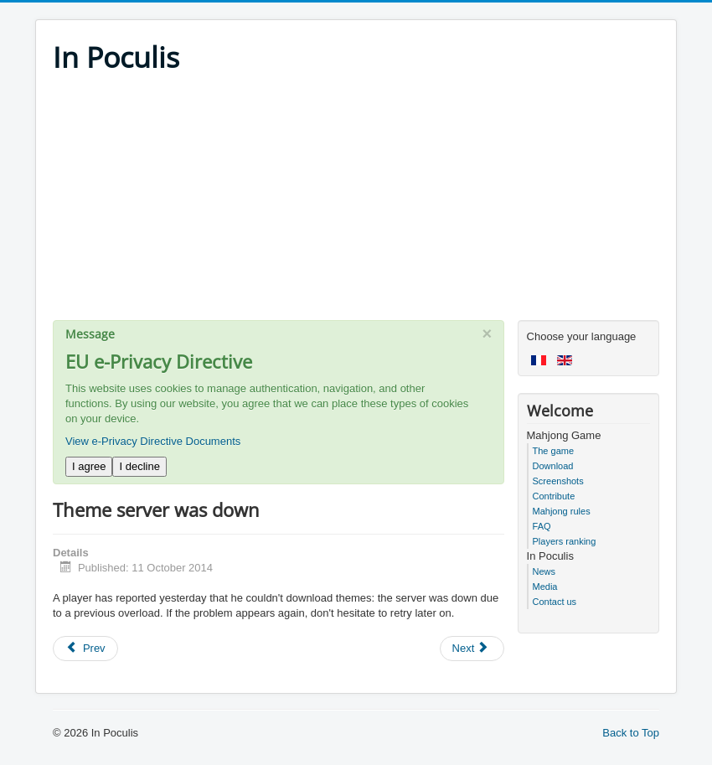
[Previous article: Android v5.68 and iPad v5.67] (85, 648)
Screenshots (558, 481)
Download (553, 466)
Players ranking (564, 541)
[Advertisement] (356, 202)
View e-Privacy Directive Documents (152, 441)
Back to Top (630, 732)
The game (554, 451)
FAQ (542, 526)
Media (545, 587)
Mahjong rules (562, 511)
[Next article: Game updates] (472, 648)
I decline (139, 466)
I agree (89, 466)
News (544, 571)
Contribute (554, 496)
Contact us (555, 602)
